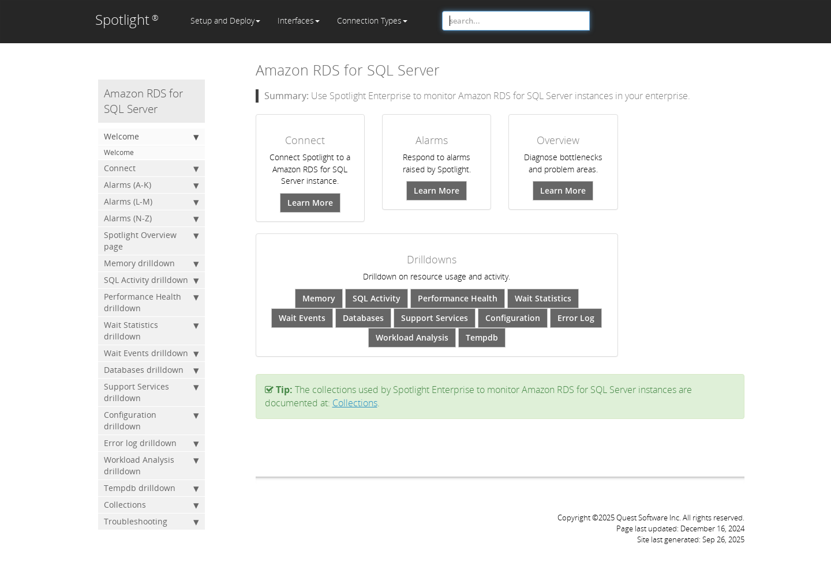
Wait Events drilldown (151, 353)
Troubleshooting (151, 521)
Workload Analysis (412, 337)
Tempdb (482, 337)
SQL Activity (376, 298)
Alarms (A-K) (151, 185)
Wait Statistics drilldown (151, 330)
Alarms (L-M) (151, 201)
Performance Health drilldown (151, 302)
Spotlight (127, 19)
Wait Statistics (543, 298)
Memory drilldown (151, 263)
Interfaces (299, 20)
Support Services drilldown (151, 392)
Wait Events (302, 317)
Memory (318, 298)
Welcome (151, 136)
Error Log (575, 317)
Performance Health (457, 298)
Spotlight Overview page (151, 240)
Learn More (310, 202)
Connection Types (372, 20)
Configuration (512, 317)
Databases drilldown (151, 370)
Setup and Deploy (225, 20)
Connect (151, 168)
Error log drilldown (151, 443)
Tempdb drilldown (151, 488)
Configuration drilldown (151, 420)
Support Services (434, 317)
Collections (151, 505)
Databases (363, 317)
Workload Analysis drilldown (151, 465)
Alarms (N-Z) (151, 218)
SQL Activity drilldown (151, 280)
